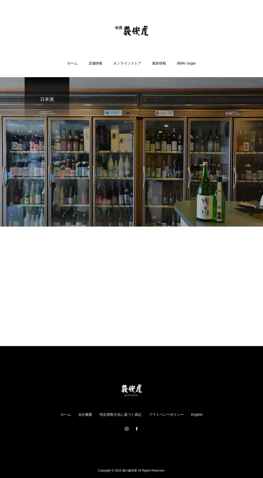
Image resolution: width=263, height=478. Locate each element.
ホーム (72, 63)
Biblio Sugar (186, 63)
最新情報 (159, 63)
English (197, 415)
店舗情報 (95, 63)
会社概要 (85, 415)
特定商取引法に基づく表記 (120, 415)
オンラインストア (127, 63)
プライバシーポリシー (166, 415)
